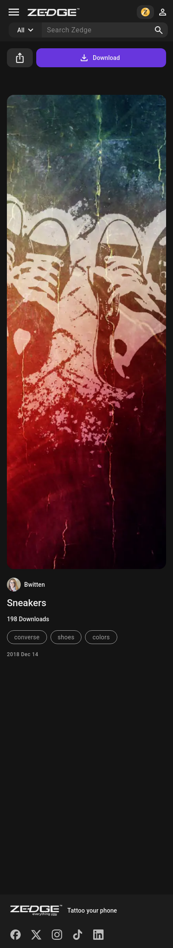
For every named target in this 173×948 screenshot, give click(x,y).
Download (99, 58)
